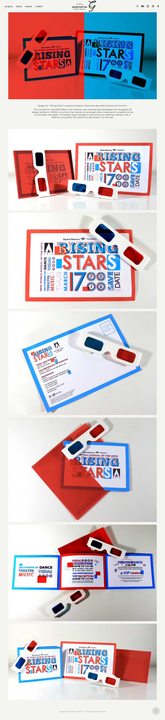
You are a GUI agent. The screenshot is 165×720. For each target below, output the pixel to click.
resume (28, 6)
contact (39, 6)
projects (9, 6)
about (19, 6)
